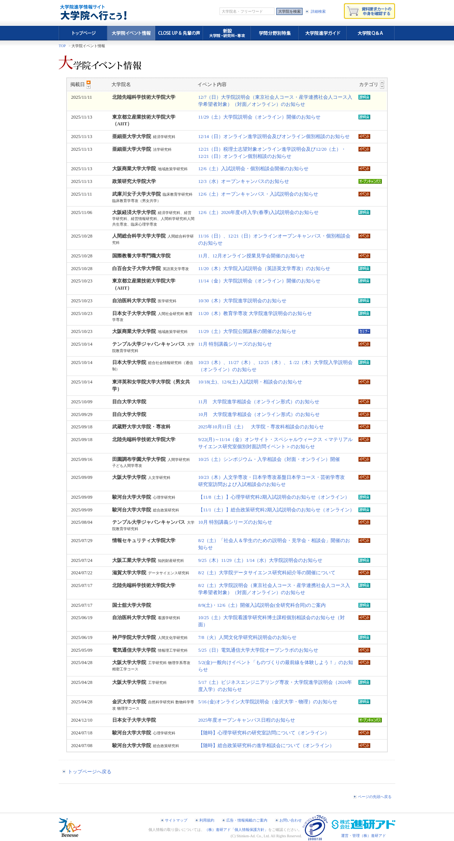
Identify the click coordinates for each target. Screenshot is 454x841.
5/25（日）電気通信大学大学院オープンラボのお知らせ (258, 650)
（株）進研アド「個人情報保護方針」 (236, 830)
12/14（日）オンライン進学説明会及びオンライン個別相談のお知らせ (274, 136)
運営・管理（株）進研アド (363, 836)
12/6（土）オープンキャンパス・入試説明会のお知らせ (258, 194)
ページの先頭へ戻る (375, 797)
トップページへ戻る (89, 771)
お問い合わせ (290, 820)
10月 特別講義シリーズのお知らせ (235, 522)
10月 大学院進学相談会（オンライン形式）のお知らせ (259, 414)
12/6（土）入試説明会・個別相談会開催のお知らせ (253, 168)
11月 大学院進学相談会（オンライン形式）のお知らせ (258, 401)
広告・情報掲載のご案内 (246, 820)
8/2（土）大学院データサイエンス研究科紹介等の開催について (266, 572)
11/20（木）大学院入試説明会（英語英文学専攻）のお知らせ (264, 268)
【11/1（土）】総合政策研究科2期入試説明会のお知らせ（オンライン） (276, 510)
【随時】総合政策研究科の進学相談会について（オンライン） (266, 745)
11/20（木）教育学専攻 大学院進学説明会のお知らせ (255, 313)
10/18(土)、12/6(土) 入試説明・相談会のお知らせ (250, 382)
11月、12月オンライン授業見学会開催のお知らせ (251, 256)
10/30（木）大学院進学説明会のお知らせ (242, 300)
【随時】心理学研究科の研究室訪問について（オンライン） (263, 733)
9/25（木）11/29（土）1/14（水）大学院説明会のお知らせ (260, 560)
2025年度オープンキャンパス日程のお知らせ (246, 720)
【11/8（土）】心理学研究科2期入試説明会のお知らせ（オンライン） (274, 497)
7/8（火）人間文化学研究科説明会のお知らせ (247, 637)
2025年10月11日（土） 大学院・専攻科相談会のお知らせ (261, 426)
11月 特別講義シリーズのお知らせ (235, 344)
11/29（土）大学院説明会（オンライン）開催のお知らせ (259, 117)
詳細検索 (318, 11)
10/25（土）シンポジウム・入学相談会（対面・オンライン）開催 (269, 459)
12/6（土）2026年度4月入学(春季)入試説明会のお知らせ (258, 212)
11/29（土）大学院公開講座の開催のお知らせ (247, 331)
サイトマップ (176, 820)
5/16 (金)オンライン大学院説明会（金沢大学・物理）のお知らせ (267, 701)
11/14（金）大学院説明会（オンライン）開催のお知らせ (259, 281)
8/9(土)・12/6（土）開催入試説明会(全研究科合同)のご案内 (262, 605)
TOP (62, 46)
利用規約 (206, 820)
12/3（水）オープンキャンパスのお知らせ (243, 181)
